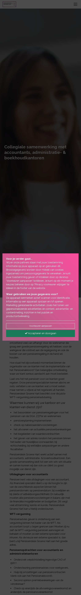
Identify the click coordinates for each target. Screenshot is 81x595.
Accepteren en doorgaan (40, 333)
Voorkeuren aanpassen (40, 326)
